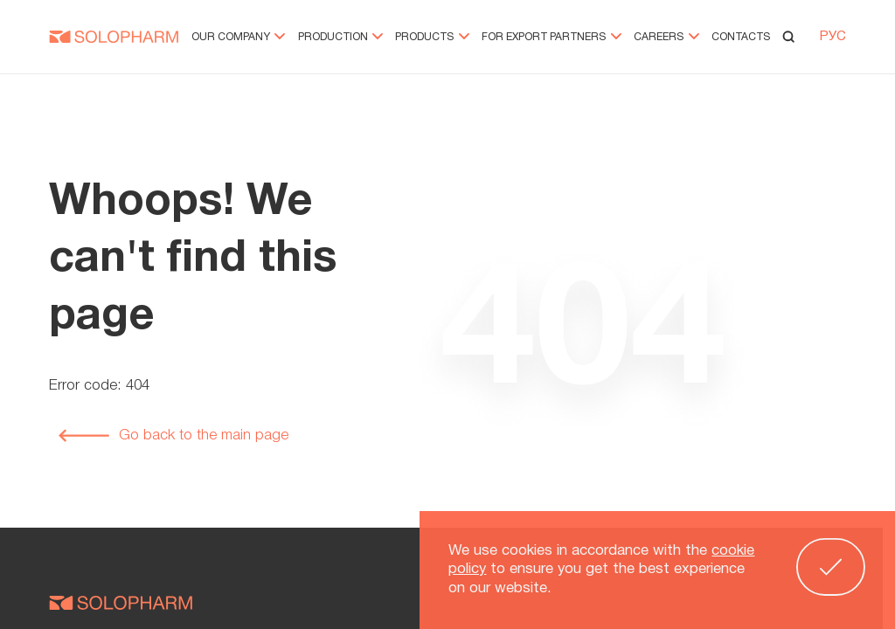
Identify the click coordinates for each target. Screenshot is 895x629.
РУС (833, 38)
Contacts (740, 39)
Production (341, 39)
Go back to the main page (173, 435)
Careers (666, 39)
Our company (238, 39)
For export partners (551, 39)
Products (432, 39)
